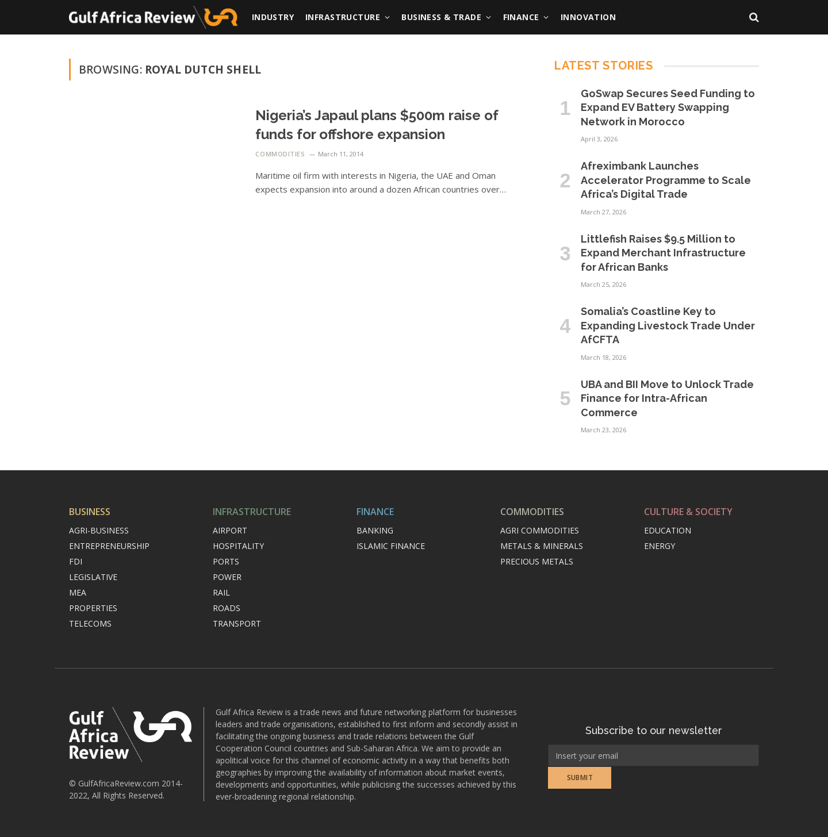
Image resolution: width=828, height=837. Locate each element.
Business (89, 511)
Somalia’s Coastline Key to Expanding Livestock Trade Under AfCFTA (668, 325)
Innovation (588, 16)
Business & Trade (441, 16)
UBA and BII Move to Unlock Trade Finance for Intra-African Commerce (667, 398)
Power (227, 576)
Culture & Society (688, 511)
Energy (659, 545)
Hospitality (238, 545)
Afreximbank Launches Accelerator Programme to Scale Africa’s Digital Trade (666, 180)
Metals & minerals (541, 545)
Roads (226, 607)
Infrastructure (342, 16)
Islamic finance (390, 545)
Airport (230, 530)
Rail (221, 592)
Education (667, 530)
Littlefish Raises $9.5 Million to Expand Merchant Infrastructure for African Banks (663, 253)
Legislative (93, 576)
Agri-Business (99, 530)
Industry (273, 16)
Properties (93, 607)
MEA (77, 592)
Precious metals (536, 561)
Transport (237, 623)
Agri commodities (539, 530)
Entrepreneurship (109, 545)
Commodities (280, 153)
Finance (521, 16)
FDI (75, 561)
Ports (226, 561)
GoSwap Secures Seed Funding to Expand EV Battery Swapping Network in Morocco (668, 107)
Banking (374, 530)
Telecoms (90, 623)
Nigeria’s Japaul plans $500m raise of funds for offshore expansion (377, 125)
